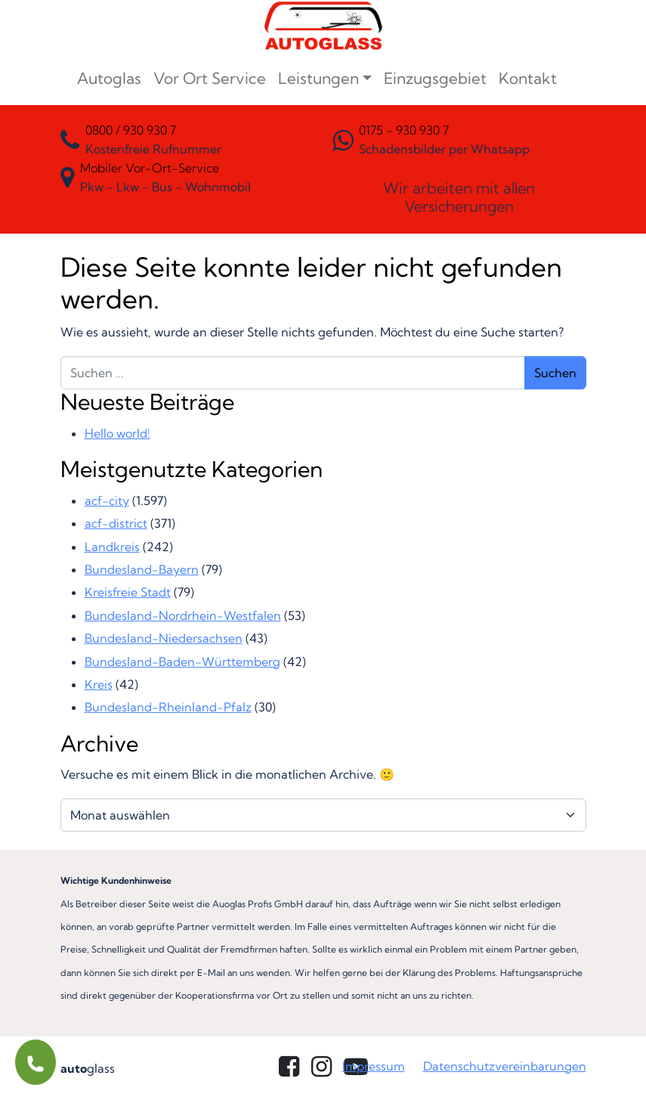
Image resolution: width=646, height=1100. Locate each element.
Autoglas (109, 78)
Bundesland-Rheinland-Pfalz (168, 706)
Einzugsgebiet (435, 78)
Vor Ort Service (209, 78)
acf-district (116, 523)
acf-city (107, 500)
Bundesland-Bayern (142, 569)
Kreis (99, 684)
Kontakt (528, 78)
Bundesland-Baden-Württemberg (182, 661)
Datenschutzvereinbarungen (504, 1066)
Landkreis (112, 546)
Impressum (373, 1066)
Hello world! (117, 433)
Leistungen (318, 78)
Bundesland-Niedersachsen (164, 638)
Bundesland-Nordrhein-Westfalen (183, 615)
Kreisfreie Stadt (128, 592)
